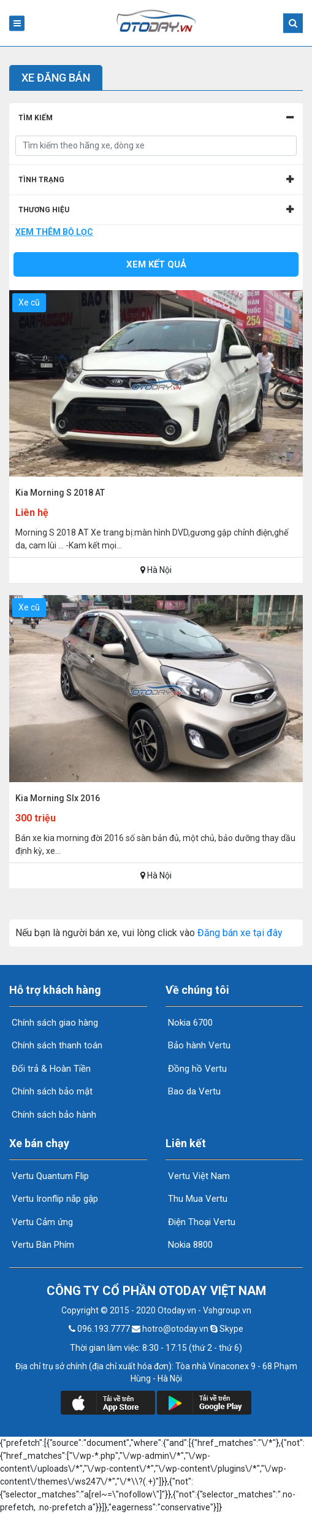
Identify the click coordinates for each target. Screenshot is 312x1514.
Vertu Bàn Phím (41, 1244)
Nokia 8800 (189, 1244)
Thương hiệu (43, 210)
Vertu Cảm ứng (41, 1222)
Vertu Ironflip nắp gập (53, 1198)
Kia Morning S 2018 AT (60, 493)
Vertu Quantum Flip (49, 1176)
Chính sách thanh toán (55, 1045)
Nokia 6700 (189, 1022)
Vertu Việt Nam (198, 1176)
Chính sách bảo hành (52, 1114)
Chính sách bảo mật (51, 1091)
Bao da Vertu (193, 1091)
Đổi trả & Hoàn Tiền (50, 1068)
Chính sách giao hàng (53, 1022)
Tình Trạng (41, 179)
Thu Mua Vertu (196, 1198)
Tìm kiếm (35, 117)
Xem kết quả (156, 264)
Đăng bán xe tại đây (240, 933)
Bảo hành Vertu (198, 1045)
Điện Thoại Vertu (200, 1222)
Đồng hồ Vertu (196, 1068)
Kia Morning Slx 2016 (57, 798)
